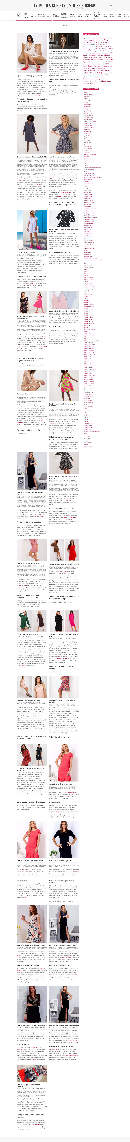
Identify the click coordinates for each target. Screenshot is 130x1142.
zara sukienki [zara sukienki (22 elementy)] (90, 79)
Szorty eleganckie (88, 402)
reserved (86, 290)
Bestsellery (87, 100)
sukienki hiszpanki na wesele (37, 951)
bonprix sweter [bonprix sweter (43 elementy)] (94, 42)
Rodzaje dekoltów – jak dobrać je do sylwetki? (64, 311)
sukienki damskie (88, 335)
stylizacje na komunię (22, 79)
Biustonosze (87, 106)
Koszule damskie (88, 223)
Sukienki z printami (89, 383)
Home (85, 171)
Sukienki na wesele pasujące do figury (29, 563)
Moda (26, 77)
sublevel (86, 327)
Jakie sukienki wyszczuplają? (66, 162)
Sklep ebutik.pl (75, 974)
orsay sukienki (30, 399)
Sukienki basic (87, 333)
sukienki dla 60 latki (63, 58)
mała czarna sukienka (71, 865)
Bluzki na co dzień (88, 117)
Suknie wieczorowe (54, 1049)
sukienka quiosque (53, 169)
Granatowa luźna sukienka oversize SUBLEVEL (32, 157)
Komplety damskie (89, 212)
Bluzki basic (87, 110)
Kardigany (86, 185)
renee (77, 57)
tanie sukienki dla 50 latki (26, 174)
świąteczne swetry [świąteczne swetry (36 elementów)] (88, 83)
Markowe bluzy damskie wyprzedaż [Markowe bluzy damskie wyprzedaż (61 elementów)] (98, 60)
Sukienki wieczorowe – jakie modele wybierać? (32, 1026)
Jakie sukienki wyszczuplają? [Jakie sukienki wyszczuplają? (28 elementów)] (103, 53)
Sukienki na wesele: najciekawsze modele (30, 861)
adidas (85, 92)
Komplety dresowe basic (90, 217)
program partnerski (89, 287)
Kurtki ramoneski (88, 237)
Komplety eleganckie (89, 219)
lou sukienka (52, 165)
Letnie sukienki (66, 413)
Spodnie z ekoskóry (89, 321)
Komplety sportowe (89, 221)
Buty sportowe (88, 148)
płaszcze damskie (88, 277)
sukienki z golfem (88, 379)
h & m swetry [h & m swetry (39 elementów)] (108, 47)
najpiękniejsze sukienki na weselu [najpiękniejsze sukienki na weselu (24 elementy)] (98, 68)
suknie (18, 1030)
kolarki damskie (88, 190)
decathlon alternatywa (90, 154)
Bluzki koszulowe (88, 115)
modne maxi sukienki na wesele (28, 505)
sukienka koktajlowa (35, 1093)
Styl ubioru (87, 325)
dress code (57, 811)
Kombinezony (87, 206)
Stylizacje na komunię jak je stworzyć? (29, 76)
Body (85, 139)
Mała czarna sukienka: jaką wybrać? (60, 861)
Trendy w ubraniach (65, 53)
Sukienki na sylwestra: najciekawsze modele (63, 51)
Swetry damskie (88, 389)
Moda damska (28, 565)
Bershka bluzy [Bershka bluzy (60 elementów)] (98, 40)
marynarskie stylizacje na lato (34, 255)
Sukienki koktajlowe (89, 352)
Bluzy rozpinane (88, 137)
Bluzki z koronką (88, 125)
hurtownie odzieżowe (89, 175)
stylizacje (40, 77)
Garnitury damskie (89, 169)
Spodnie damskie (88, 312)
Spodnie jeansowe (88, 317)
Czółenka (86, 152)
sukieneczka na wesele (69, 787)
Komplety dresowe (89, 215)
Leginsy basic (87, 244)
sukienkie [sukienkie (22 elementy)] (93, 75)
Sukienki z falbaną (41, 864)
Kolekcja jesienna (88, 194)
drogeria (86, 160)
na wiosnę (24, 169)
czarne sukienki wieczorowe (71, 1029)
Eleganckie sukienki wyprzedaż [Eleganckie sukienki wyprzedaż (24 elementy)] (89, 46)
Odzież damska (88, 264)
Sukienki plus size (88, 367)
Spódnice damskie (88, 304)
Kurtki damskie (88, 225)
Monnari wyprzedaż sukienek (56, 57)
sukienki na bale (72, 489)
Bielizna (86, 102)
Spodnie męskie (88, 319)
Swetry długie (87, 391)
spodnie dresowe (73, 235)
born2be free (87, 142)
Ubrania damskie (88, 427)
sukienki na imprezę (61, 568)
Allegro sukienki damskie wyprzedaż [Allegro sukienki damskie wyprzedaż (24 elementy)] (90, 38)
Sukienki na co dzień (29, 636)
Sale (85, 292)
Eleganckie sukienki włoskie (55, 54)
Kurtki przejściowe (89, 233)
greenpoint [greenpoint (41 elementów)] (99, 47)
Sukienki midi (60, 408)
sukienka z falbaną (70, 705)
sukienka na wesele (67, 488)
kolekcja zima (87, 204)
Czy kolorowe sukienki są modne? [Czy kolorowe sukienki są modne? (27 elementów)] (97, 44)
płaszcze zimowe (88, 279)
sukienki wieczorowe (65, 60)
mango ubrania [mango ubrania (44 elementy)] (103, 57)
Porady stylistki (88, 283)
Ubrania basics (88, 425)
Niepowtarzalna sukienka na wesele (28, 700)
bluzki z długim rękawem (90, 121)
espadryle (19, 255)
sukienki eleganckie (21, 506)
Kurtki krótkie (87, 229)
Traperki (86, 417)
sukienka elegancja (73, 168)
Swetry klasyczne (88, 392)
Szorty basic (87, 398)
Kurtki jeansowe (88, 227)
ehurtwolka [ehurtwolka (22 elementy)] (107, 44)
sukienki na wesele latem (35, 329)
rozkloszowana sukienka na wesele (66, 487)
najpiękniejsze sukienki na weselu (61, 485)
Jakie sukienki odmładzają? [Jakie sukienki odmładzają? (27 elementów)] (89, 53)
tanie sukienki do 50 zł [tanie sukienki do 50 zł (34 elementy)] (95, 77)
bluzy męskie (87, 135)
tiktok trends (87, 410)
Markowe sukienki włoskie (55, 56)
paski (85, 271)
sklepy (85, 298)
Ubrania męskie (88, 429)
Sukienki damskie (29, 159)
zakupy (86, 441)
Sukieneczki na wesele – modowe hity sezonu (64, 564)
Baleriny (86, 98)
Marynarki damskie (89, 248)
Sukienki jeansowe (89, 350)
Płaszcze (86, 275)
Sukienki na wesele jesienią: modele (60, 784)
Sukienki (59, 67)
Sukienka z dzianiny (54, 672)
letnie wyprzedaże (21, 574)
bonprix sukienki (42, 159)
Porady (86, 281)
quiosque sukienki (21, 170)
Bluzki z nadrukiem (89, 127)
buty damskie (87, 146)
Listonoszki (87, 246)
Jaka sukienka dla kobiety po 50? (30, 161)
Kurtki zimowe (87, 239)
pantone (86, 269)
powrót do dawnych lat (59, 235)
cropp (85, 150)
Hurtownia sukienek (89, 173)
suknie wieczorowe (25, 1030)
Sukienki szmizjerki (89, 371)
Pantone (33, 1059)
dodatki (74, 233)
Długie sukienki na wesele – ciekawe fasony (63, 945)
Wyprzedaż (87, 437)
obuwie (86, 262)
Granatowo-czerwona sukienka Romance (62, 157)
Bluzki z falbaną (88, 123)
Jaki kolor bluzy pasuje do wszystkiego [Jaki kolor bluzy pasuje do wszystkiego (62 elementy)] (98, 54)
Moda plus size (88, 256)
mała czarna (62, 865)
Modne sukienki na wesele (31, 496)
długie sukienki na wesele (72, 949)
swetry (85, 387)
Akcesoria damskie (89, 94)
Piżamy (86, 273)
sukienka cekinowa (58, 488)
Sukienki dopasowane (89, 339)
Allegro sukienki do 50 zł (72, 159)
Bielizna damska (88, 104)
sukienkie (51, 417)
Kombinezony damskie (90, 208)
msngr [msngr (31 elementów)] (89, 68)
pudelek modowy (88, 289)
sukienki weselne (21, 508)
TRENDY (43, 320)
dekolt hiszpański (73, 313)
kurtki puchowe (88, 235)
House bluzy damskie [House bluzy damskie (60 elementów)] (104, 49)
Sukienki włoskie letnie (68, 490)
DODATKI (86, 156)
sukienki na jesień (26, 401)
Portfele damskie (88, 285)
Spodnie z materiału (89, 323)
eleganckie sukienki (27, 499)
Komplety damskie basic (90, 214)
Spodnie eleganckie (89, 315)
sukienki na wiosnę (67, 169)
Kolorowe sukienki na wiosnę (61, 164)
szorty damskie (88, 400)
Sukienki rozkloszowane (90, 369)
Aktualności (87, 96)
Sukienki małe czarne (71, 862)
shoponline (87, 296)
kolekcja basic (87, 192)
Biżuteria (86, 108)
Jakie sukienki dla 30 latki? (69, 161)
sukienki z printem (89, 385)
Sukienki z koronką (21, 865)
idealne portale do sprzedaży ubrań (93, 177)
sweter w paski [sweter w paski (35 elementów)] (99, 75)
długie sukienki (62, 949)
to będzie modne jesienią (36, 401)
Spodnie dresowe (88, 314)
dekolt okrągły (53, 314)
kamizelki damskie (89, 183)
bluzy (45, 407)
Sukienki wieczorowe (32, 864)
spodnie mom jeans (53, 236)
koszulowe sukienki (27, 165)
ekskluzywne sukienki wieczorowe (57, 705)
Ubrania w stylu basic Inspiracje (92, 431)
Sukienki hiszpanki (42, 862)
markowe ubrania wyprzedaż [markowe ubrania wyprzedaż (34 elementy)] (96, 64)
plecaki (51, 235)
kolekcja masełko (88, 196)
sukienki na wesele (68, 500)
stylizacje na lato (30, 257)
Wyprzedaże (87, 439)
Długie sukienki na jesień (24, 394)
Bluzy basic (87, 129)
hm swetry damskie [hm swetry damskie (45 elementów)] (89, 49)
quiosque (41, 169)
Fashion (59, 159)
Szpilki (85, 404)
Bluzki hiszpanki (88, 114)
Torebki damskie (88, 416)
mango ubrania (29, 574)
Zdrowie (86, 444)
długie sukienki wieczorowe (64, 567)
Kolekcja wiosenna (89, 202)
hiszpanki (23, 949)
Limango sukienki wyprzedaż (69, 54)
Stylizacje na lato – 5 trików (26, 252)
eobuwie (86, 164)
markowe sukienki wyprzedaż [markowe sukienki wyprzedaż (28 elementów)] (99, 62)
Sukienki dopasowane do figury (92, 341)
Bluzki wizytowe (88, 119)
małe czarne (35, 1047)
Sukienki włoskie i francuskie (29, 173)
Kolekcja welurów (88, 200)
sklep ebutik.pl (35, 328)
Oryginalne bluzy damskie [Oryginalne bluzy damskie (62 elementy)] (93, 70)
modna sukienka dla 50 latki (23, 168)
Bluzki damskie (88, 112)
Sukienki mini (87, 360)
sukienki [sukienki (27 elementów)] (89, 75)
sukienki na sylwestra (54, 60)
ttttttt (34, 174)
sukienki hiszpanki (25, 951)
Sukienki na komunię (89, 364)
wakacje (86, 435)
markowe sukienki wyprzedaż (69, 56)
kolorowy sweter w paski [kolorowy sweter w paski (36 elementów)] (90, 57)
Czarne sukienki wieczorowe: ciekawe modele (64, 1026)
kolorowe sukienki (32, 164)
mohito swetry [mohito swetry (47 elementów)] (100, 66)
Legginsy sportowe (89, 242)
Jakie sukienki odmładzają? (27, 162)
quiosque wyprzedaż (31, 170)
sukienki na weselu (31, 506)
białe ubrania (43, 254)
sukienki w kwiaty (29, 258)
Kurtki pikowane (88, 231)
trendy (57, 180)
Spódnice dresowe (89, 306)
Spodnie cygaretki (88, 310)
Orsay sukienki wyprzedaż (70, 57)
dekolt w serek (60, 314)
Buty (85, 144)
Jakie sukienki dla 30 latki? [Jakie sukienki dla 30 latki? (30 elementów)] (105, 51)
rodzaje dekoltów (69, 314)
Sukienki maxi (28, 396)
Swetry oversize (88, 394)
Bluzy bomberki (88, 131)
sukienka (51, 58)
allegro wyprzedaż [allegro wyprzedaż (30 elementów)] (87, 40)
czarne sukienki (73, 1040)
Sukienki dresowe (88, 342)
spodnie (67, 235)
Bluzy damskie (87, 133)
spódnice (35, 77)
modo (32, 168)
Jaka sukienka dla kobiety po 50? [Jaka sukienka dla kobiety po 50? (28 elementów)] (91, 51)
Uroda (85, 433)
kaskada (26, 164)
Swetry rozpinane (88, 396)
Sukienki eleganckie (89, 346)
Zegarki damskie (88, 446)
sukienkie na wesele (25, 330)
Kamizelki (86, 181)
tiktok (85, 408)
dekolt (67, 313)
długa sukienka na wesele (31, 703)
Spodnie (86, 308)
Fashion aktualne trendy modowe (92, 167)
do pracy (39, 184)
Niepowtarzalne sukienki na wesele (33, 320)
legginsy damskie (88, 240)
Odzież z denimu (88, 267)
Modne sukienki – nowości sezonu (28, 634)
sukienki (30, 79)
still (40, 170)
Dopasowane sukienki (37, 568)
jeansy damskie (88, 179)
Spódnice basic (88, 302)
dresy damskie (88, 158)
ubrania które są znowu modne (70, 236)
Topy (85, 412)
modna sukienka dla (61, 165)
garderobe (19, 161)
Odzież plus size (88, 265)
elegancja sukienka (70, 160)
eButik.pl (37, 95)
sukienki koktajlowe (73, 58)
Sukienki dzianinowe (89, 344)
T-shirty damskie (88, 406)
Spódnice (86, 300)
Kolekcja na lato (88, 198)
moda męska (87, 254)
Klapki (85, 187)
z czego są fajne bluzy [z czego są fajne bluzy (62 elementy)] (102, 81)
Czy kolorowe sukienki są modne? (25, 160)
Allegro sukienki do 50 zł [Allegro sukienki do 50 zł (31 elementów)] (105, 38)
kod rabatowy (87, 189)
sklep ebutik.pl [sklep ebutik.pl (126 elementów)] (95, 72)
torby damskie (87, 414)
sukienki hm (39, 171)
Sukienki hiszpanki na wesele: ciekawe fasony (31, 945)
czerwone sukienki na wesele (60, 481)
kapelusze (24, 255)
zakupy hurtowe (88, 442)
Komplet (86, 210)
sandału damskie (88, 294)
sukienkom (56, 417)
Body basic (87, 140)
